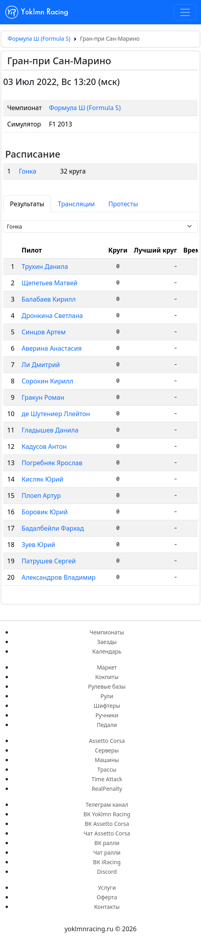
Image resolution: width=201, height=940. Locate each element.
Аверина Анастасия (51, 348)
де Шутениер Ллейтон (55, 413)
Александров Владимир (58, 577)
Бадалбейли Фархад (52, 528)
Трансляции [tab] (76, 203)
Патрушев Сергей (48, 561)
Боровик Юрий (44, 512)
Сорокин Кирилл (47, 381)
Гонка (27, 171)
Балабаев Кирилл (48, 299)
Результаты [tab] (27, 203)
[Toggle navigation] (185, 12)
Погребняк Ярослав (51, 462)
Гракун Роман (42, 397)
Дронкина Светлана (52, 315)
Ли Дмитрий (40, 364)
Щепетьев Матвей (49, 282)
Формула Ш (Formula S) (39, 38)
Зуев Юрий (38, 544)
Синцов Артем (43, 332)
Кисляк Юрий (42, 479)
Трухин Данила (44, 266)
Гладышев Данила (49, 430)
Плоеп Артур (40, 495)
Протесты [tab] (123, 203)
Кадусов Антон (43, 446)
